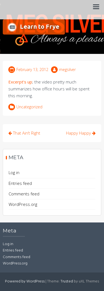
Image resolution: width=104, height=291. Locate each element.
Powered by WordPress (25, 281)
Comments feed (24, 193)
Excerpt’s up (20, 82)
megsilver (67, 69)
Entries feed (20, 183)
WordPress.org (23, 204)
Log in (14, 172)
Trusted (66, 281)
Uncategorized (29, 106)
